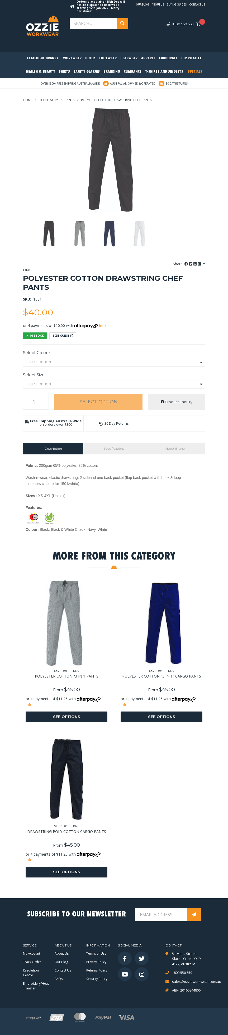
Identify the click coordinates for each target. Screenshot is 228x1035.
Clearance (132, 71)
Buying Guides (177, 4)
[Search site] (122, 23)
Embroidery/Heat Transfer (36, 985)
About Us (158, 4)
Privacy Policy (96, 962)
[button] (114, 423)
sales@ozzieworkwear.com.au (188, 981)
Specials (195, 71)
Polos (90, 58)
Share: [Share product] (187, 263)
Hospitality (191, 58)
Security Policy (96, 979)
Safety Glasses (87, 71)
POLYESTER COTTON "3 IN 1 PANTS (66, 676)
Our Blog (142, 4)
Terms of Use (96, 953)
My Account (31, 953)
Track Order (32, 962)
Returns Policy (96, 970)
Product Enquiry (176, 402)
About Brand (175, 448)
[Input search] (94, 23)
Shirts (64, 71)
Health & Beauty (40, 71)
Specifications (114, 448)
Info (102, 325)
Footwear (108, 58)
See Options (66, 716)
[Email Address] (161, 914)
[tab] (53, 448)
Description (53, 448)
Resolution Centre (31, 972)
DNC (27, 269)
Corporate (168, 58)
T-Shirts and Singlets (164, 71)
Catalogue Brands (42, 58)
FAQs (59, 979)
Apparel (148, 58)
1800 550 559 (180, 24)
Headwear (128, 58)
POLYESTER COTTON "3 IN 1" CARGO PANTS (161, 676)
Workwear (72, 58)
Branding (111, 71)
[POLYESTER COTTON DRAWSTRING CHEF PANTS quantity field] (36, 402)
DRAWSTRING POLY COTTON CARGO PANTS (66, 831)
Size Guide (63, 335)
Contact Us (197, 4)
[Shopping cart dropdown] (200, 24)
